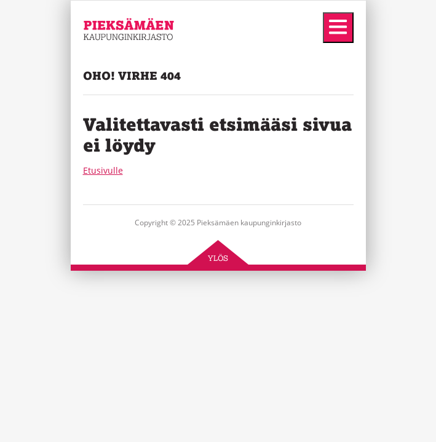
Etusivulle (103, 170)
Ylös (218, 258)
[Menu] (338, 27)
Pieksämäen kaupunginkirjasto (120, 61)
